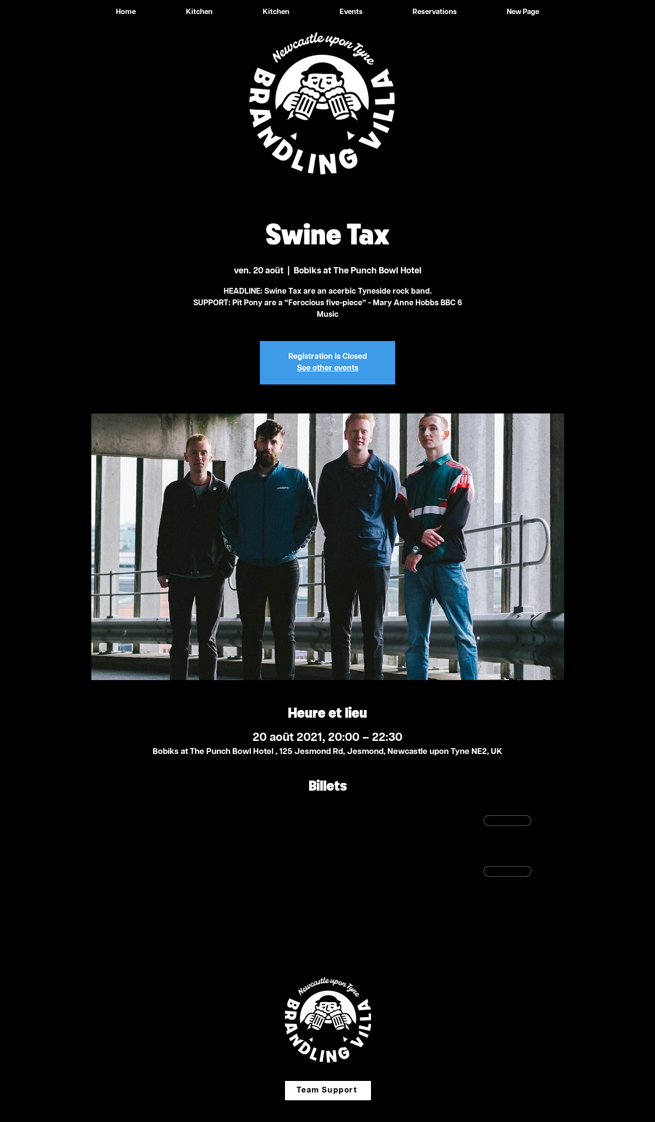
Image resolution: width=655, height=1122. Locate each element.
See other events (327, 368)
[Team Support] (328, 1090)
